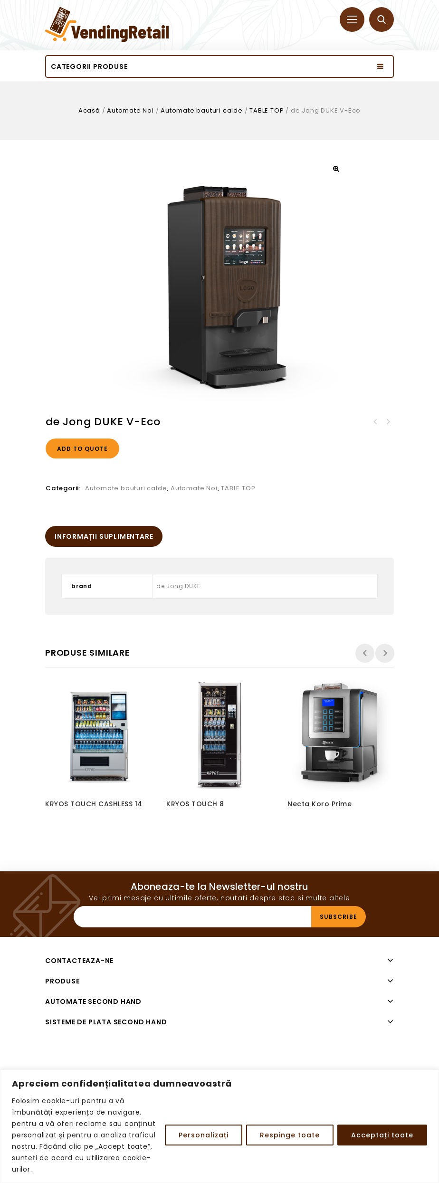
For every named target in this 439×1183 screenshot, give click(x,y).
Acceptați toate (382, 1135)
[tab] (103, 536)
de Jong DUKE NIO (387, 422)
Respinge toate (290, 1135)
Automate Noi (130, 110)
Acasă (89, 110)
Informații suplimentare (104, 536)
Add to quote (82, 449)
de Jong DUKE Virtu (375, 422)
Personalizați (204, 1135)
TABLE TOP (266, 110)
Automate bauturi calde (202, 110)
